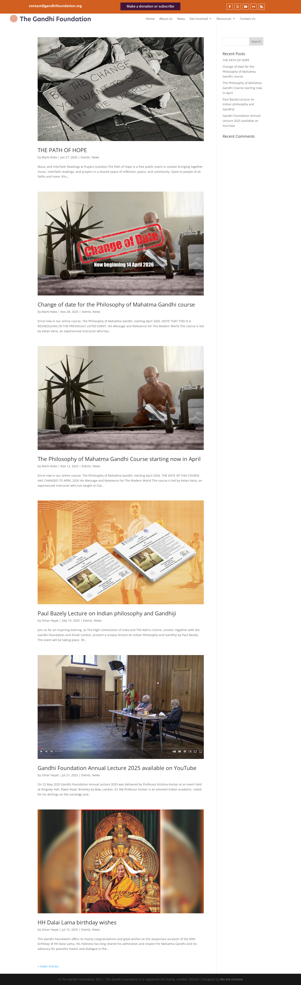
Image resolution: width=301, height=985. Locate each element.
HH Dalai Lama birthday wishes (77, 922)
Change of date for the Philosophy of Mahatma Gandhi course (116, 304)
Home (150, 19)
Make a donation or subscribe (150, 6)
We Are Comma (231, 979)
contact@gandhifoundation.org (55, 6)
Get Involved (199, 19)
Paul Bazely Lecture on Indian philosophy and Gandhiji (107, 613)
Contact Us (247, 19)
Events (85, 157)
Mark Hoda (49, 157)
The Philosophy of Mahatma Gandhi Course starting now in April (119, 459)
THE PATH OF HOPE (62, 150)
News (181, 19)
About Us (165, 19)
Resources (224, 19)
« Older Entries (48, 966)
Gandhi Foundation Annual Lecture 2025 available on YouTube (117, 768)
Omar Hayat (50, 620)
